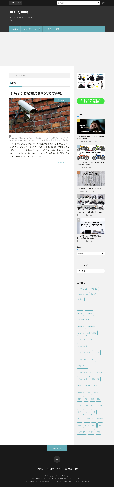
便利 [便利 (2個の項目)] (88, 392)
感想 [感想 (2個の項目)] (92, 399)
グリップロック (29, 138)
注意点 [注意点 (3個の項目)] (100, 405)
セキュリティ (39, 138)
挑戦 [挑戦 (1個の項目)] (98, 399)
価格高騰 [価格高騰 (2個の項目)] (81, 392)
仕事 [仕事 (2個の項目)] (79, 386)
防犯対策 (65, 140)
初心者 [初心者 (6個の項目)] (96, 392)
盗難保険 (44, 140)
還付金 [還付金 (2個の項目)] (91, 432)
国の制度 (48, 29)
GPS (12, 138)
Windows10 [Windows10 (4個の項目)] (92, 326)
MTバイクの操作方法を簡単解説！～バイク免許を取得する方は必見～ (63, 3)
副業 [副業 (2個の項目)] (79, 399)
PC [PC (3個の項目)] (93, 320)
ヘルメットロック (27, 140)
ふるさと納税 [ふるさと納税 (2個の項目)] (91, 333)
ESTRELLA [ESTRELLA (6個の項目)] (89, 313)
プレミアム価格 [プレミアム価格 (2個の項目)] (83, 379)
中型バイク (37, 140)
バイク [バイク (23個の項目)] (93, 289)
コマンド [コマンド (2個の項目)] (92, 339)
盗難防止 (51, 140)
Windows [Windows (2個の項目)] (81, 326)
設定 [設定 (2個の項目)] (100, 425)
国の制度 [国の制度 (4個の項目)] (95, 294)
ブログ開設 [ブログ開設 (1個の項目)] (98, 372)
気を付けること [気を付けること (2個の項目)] (90, 405)
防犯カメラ (58, 140)
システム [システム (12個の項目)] (82, 289)
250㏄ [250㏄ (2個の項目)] (80, 313)
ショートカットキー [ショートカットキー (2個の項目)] (84, 353)
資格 (57, 29)
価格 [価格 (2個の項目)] (95, 386)
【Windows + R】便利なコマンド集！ (89, 188)
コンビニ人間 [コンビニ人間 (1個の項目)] (82, 346)
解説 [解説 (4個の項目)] (93, 425)
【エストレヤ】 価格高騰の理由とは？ (89, 212)
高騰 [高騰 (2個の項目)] (98, 432)
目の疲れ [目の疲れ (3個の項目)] (81, 419)
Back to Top (57, 449)
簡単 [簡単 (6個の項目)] (79, 425)
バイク (37, 29)
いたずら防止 (19, 138)
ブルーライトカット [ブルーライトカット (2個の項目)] (84, 372)
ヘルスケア (27, 29)
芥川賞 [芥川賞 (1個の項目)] (87, 425)
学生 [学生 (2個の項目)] (86, 399)
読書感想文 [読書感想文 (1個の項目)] (82, 432)
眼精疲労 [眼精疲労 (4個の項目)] (90, 419)
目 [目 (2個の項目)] (94, 412)
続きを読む (62, 162)
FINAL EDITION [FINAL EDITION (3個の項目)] (83, 320)
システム (15, 29)
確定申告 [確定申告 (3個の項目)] (100, 419)
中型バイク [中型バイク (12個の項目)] (95, 379)
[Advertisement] (57, 49)
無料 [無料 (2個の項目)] (79, 412)
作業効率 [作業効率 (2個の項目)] (87, 386)
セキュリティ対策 (49, 138)
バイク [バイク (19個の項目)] (97, 353)
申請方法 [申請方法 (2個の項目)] (87, 412)
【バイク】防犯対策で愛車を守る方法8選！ (36, 93)
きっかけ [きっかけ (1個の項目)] (81, 333)
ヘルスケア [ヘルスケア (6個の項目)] (83, 294)
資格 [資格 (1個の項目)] (80, 299)
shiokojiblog (18, 12)
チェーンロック (60, 138)
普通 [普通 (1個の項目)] (79, 405)
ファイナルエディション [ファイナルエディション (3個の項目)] (86, 359)
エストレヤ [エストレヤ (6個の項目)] (82, 339)
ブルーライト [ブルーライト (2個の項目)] (82, 366)
